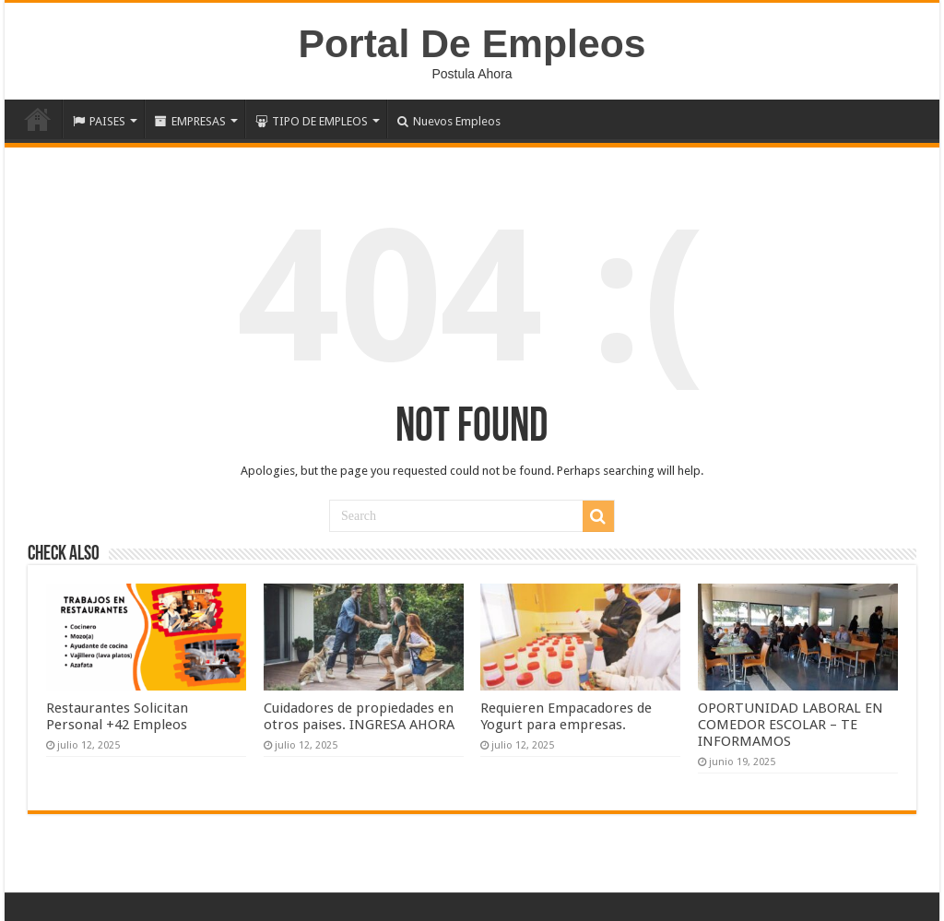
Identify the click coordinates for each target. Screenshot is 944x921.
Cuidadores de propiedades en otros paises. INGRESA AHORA (359, 716)
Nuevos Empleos (449, 121)
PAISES (99, 121)
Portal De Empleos (472, 43)
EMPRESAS (190, 121)
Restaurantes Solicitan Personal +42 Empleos (117, 716)
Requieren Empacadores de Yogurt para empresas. (566, 716)
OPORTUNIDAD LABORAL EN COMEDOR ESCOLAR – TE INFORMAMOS (790, 725)
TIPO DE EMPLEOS (311, 121)
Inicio (38, 119)
